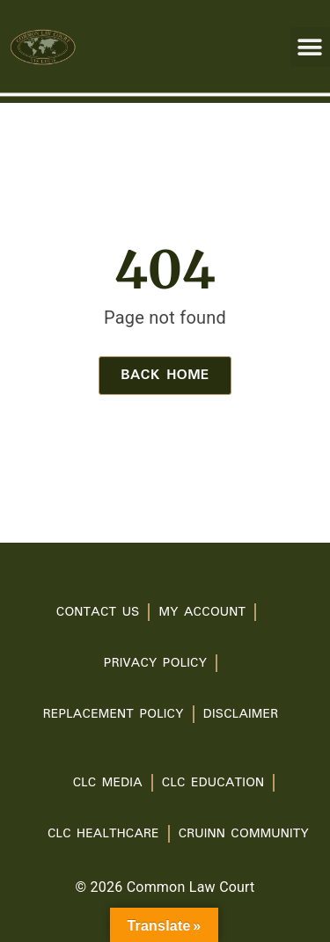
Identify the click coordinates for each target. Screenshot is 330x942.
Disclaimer (240, 714)
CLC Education (213, 782)
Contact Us (98, 612)
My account (202, 612)
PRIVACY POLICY (155, 663)
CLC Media (108, 782)
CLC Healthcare (103, 833)
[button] (310, 47)
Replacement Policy (113, 714)
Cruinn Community (244, 833)
